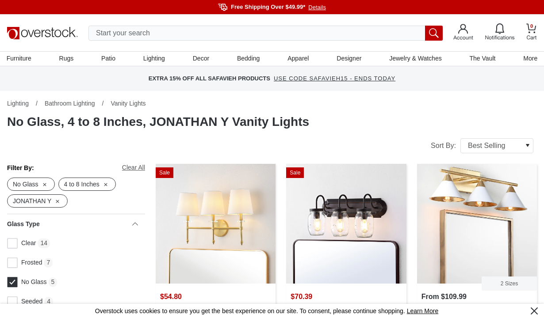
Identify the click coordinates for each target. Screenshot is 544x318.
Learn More (423, 310)
